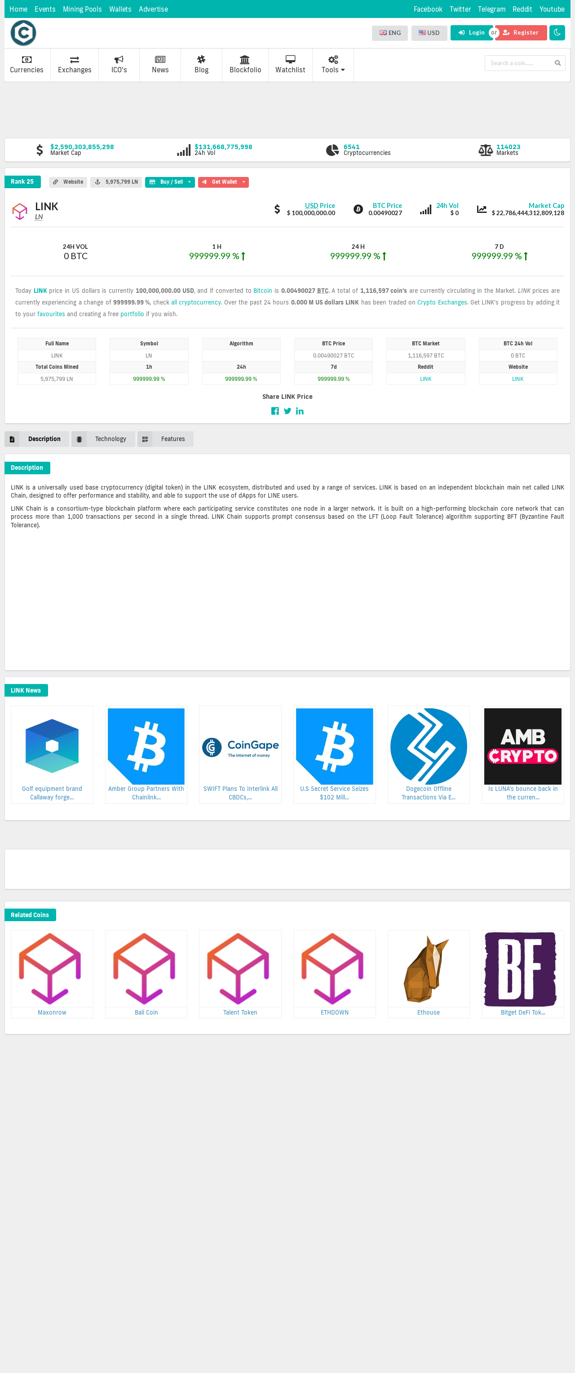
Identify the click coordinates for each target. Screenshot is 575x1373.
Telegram (491, 9)
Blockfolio (245, 64)
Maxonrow (52, 1012)
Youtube (552, 9)
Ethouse (428, 1012)
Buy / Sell (170, 181)
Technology (98, 439)
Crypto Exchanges (442, 302)
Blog (201, 64)
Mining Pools (82, 9)
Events (45, 9)
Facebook (428, 9)
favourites (51, 314)
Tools (333, 64)
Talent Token (240, 1012)
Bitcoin (262, 290)
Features (161, 439)
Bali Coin (146, 1012)
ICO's (119, 64)
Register (521, 32)
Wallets (120, 9)
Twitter (460, 9)
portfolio (132, 314)
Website (68, 182)
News (160, 64)
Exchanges (75, 64)
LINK (40, 290)
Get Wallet (223, 181)
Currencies (27, 64)
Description (32, 439)
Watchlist (290, 64)
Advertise (153, 9)
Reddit (522, 9)
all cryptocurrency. (196, 302)
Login (471, 32)
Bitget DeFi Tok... (523, 1012)
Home (18, 9)
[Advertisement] (287, 109)
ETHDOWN (335, 1012)
